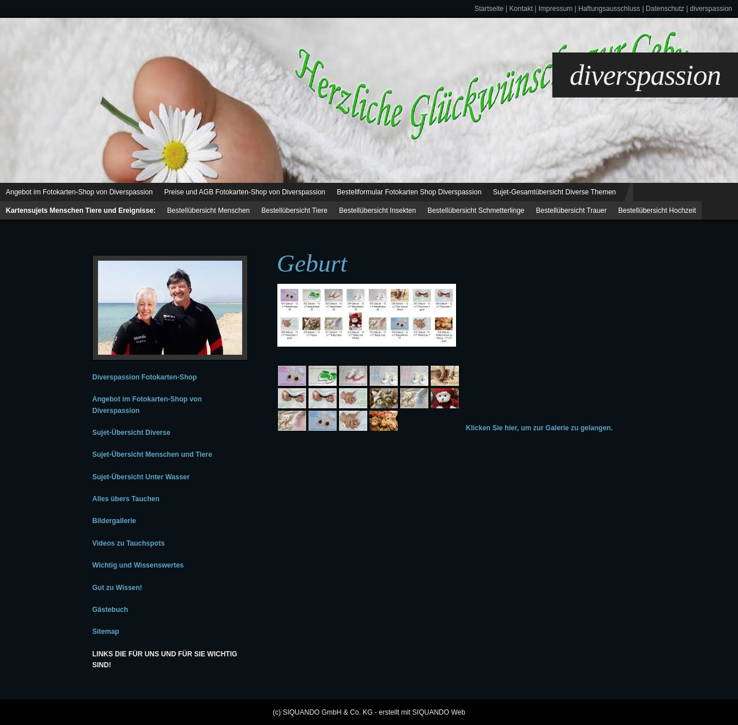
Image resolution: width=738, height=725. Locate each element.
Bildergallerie (114, 521)
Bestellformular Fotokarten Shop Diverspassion (409, 192)
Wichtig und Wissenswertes (137, 565)
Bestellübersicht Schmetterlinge (475, 210)
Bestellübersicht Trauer (571, 210)
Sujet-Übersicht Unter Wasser (141, 477)
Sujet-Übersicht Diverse (131, 433)
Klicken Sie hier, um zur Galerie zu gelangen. (539, 428)
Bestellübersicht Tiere (294, 210)
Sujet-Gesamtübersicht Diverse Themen (554, 192)
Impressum (556, 9)
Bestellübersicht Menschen (208, 210)
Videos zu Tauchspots (128, 543)
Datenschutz (665, 9)
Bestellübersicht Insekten (377, 210)
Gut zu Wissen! (117, 588)
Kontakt (521, 9)
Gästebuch (110, 610)
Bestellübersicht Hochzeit (657, 210)
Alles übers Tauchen (125, 499)
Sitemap (105, 632)
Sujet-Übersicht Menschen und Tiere (152, 454)
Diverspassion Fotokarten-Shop (144, 377)
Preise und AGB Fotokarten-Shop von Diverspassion (244, 192)
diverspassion (711, 9)
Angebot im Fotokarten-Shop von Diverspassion (79, 192)
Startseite (489, 9)
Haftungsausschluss (609, 9)
